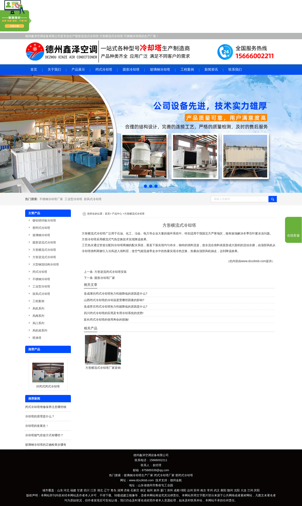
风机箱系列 (40, 330)
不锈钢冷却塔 (41, 279)
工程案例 (187, 69)
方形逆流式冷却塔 (44, 257)
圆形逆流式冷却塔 (44, 242)
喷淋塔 (37, 337)
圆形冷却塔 (131, 69)
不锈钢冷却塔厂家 (51, 199)
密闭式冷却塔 (41, 227)
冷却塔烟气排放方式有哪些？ (44, 435)
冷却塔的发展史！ (37, 425)
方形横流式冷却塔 (44, 249)
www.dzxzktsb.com (253, 261)
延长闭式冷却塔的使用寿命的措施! (106, 319)
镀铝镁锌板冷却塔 (44, 220)
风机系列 (38, 308)
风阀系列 (38, 315)
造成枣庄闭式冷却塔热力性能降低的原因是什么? (115, 306)
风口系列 (38, 323)
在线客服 (293, 235)
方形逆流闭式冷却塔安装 (110, 271)
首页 (33, 69)
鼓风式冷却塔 (93, 199)
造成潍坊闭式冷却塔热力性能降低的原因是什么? (115, 293)
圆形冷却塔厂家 (104, 278)
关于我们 (54, 69)
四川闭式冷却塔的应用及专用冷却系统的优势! (113, 313)
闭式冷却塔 (103, 69)
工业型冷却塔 (73, 199)
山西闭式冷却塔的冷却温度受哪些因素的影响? (114, 300)
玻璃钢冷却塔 (160, 69)
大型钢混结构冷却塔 (46, 264)
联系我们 (235, 69)
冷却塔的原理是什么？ (40, 416)
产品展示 (78, 69)
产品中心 (117, 213)
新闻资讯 (211, 69)
